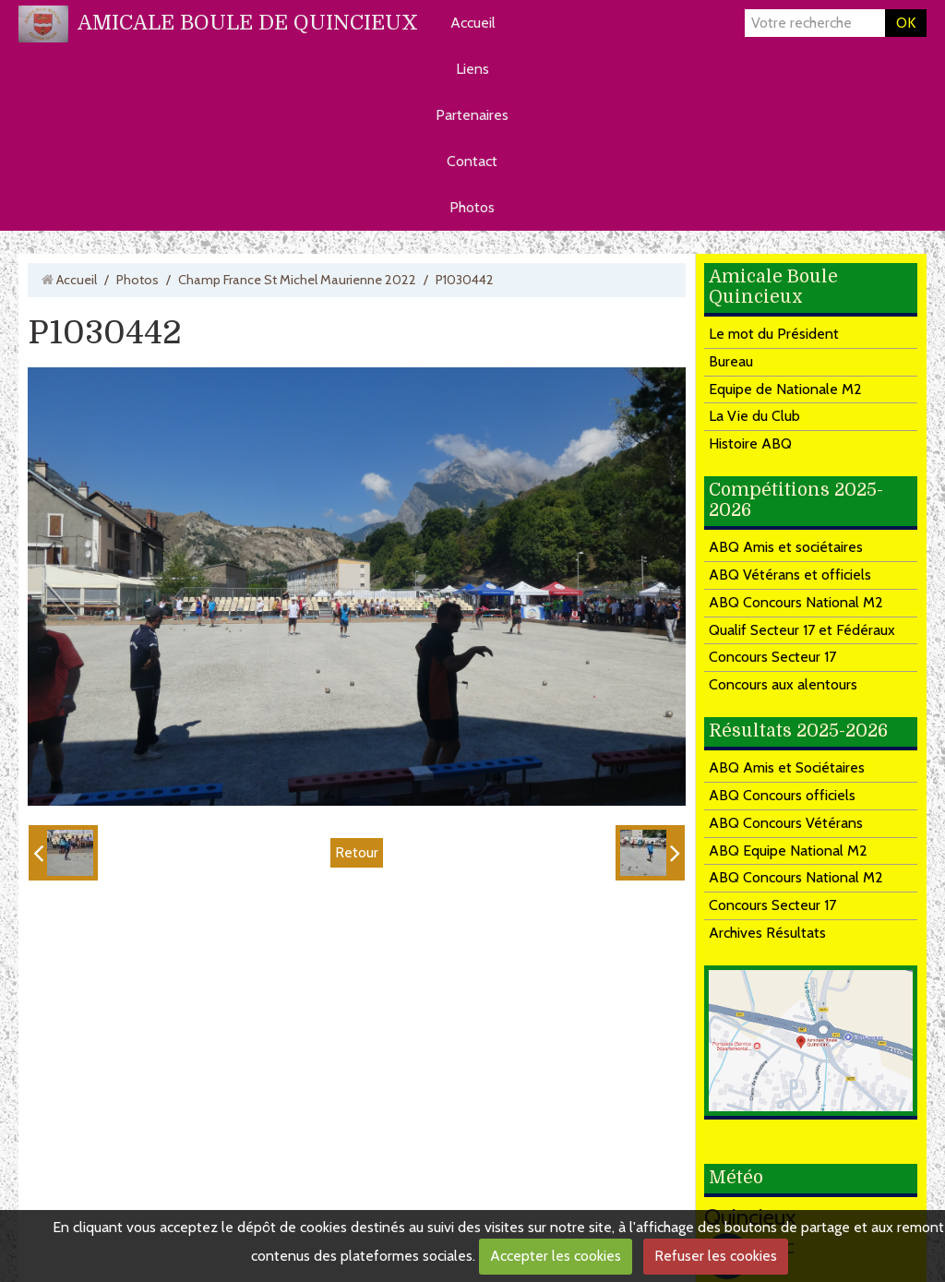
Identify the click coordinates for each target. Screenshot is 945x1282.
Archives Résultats (767, 932)
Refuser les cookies (715, 1255)
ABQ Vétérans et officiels (790, 574)
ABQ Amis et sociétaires (786, 547)
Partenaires (472, 115)
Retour (356, 851)
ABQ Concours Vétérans (786, 823)
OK (905, 22)
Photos (472, 207)
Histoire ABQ (750, 443)
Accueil (473, 22)
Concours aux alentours (783, 684)
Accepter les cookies (555, 1255)
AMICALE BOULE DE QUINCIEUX (248, 22)
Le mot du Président (774, 333)
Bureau (731, 361)
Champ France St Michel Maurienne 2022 (297, 279)
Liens (472, 69)
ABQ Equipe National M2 (788, 850)
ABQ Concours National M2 (796, 602)
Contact (472, 161)
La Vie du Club (754, 416)
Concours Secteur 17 (772, 656)
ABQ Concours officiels (782, 795)
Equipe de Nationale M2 (785, 389)
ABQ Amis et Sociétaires (787, 767)
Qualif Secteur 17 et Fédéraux (802, 630)
